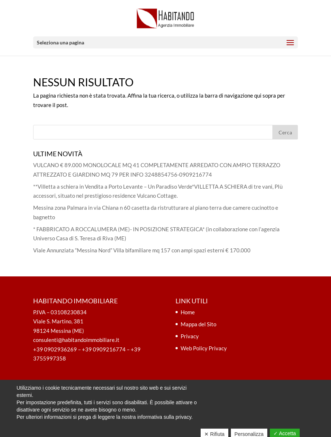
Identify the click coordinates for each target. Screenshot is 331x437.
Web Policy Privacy (204, 348)
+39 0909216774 (104, 349)
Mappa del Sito (198, 324)
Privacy (190, 336)
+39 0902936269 (55, 349)
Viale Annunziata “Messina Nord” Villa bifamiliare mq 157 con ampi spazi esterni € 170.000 (142, 250)
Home (188, 312)
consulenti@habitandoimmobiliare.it (76, 339)
